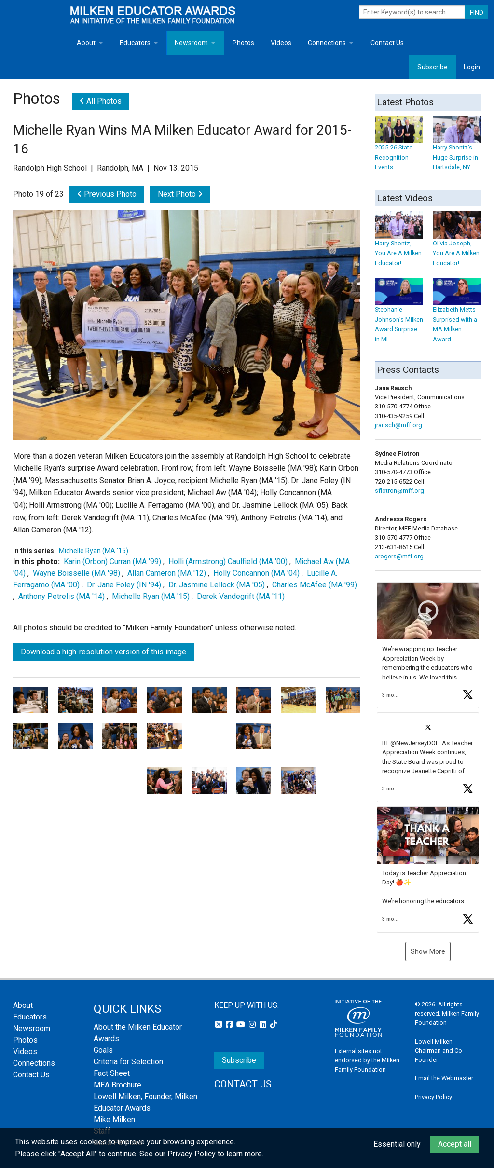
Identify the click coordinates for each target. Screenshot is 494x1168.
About (86, 43)
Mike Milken (114, 1119)
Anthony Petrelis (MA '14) (61, 596)
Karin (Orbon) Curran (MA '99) (112, 561)
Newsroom (191, 43)
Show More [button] (428, 951)
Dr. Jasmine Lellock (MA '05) (216, 584)
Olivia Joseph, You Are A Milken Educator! (457, 244)
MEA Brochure (117, 1084)
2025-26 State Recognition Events (399, 148)
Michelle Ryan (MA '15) (93, 551)
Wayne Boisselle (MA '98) (76, 573)
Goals (103, 1050)
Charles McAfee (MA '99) (314, 584)
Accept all (454, 1144)
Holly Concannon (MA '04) (256, 573)
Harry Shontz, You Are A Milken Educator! (399, 244)
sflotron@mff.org (399, 490)
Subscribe (432, 67)
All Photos (101, 101)
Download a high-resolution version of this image (103, 651)
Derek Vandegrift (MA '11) (241, 596)
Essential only (397, 1144)
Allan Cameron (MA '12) (166, 573)
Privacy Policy (433, 1096)
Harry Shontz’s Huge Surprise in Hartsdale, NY (457, 148)
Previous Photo (107, 194)
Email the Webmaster (444, 1078)
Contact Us (387, 43)
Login (472, 67)
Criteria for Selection (128, 1061)
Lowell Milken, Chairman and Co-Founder (439, 1050)
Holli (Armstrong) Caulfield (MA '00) (228, 561)
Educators (135, 43)
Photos (243, 43)
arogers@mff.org (399, 556)
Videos (281, 43)
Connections (327, 43)
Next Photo (180, 194)
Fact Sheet (112, 1073)
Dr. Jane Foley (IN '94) (124, 584)
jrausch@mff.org (398, 425)
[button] (428, 645)
